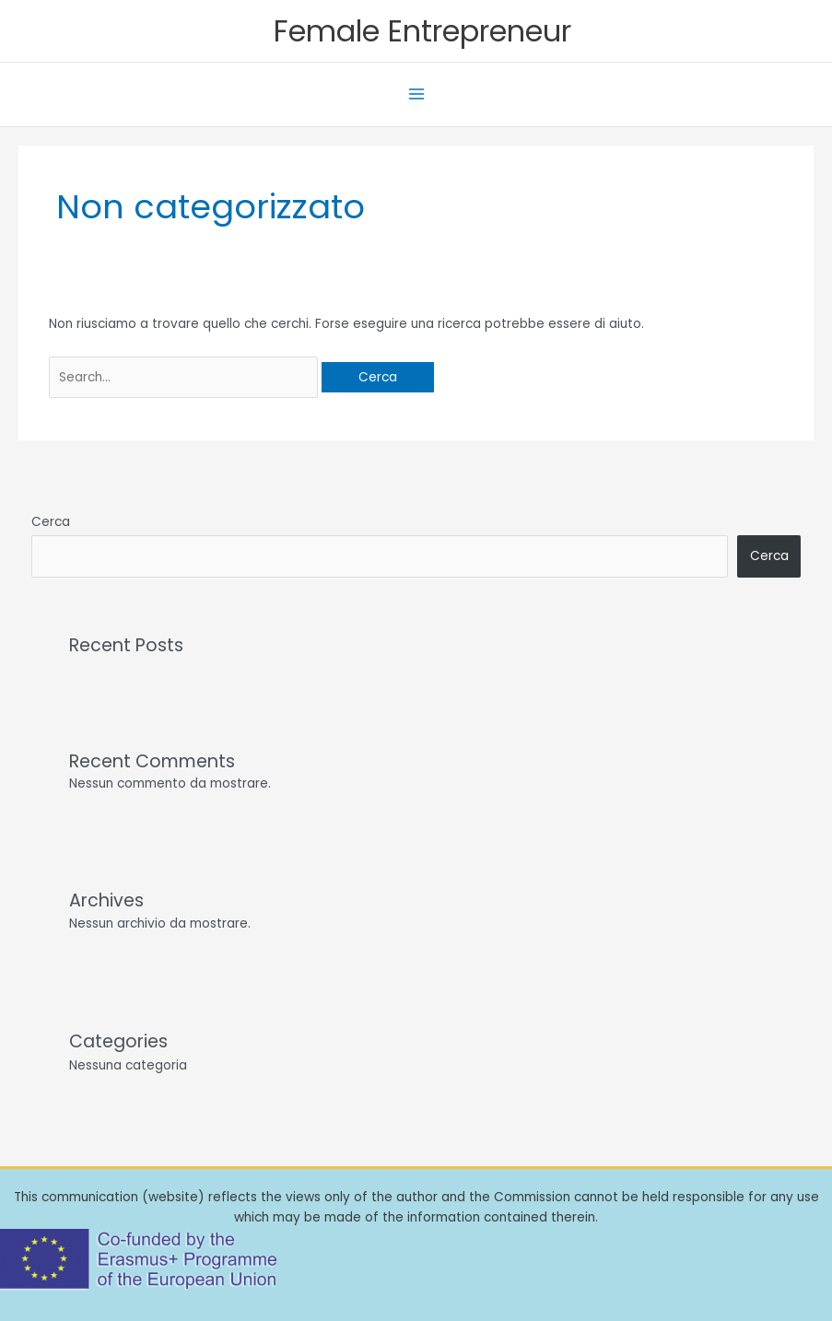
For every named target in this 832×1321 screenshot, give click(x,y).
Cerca (50, 522)
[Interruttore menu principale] (416, 94)
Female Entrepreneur (422, 31)
